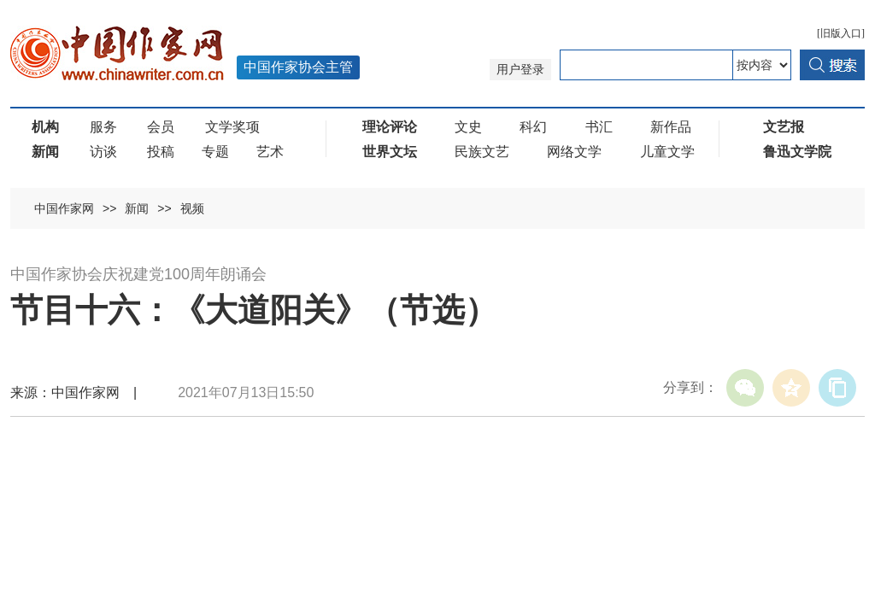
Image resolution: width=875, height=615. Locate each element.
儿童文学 (667, 151)
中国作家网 (64, 208)
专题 (215, 151)
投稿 (160, 151)
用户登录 (520, 69)
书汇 (599, 127)
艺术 (270, 151)
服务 (103, 127)
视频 (192, 208)
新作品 (670, 127)
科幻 (533, 127)
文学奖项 (232, 127)
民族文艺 (482, 151)
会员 (160, 127)
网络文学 (574, 151)
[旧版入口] (841, 33)
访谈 (103, 151)
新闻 (137, 208)
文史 (468, 127)
